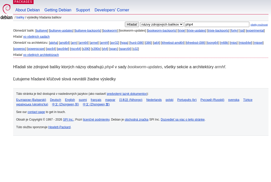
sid (242, 30)
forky (234, 30)
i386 (148, 42)
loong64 (212, 42)
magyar (110, 100)
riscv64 (75, 49)
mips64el (245, 42)
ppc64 (51, 49)
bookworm (110, 30)
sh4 (104, 49)
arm (74, 42)
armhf (104, 42)
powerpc (19, 49)
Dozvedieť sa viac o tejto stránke (183, 119)
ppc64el (63, 49)
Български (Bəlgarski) (31, 100)
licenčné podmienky (96, 119)
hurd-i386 (136, 42)
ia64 (156, 42)
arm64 (83, 42)
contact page (36, 112)
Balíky (20, 17)
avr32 (114, 42)
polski (169, 100)
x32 (135, 49)
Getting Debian (57, 10)
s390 (86, 49)
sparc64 (125, 49)
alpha (53, 42)
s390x (96, 49)
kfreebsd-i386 (195, 42)
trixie (181, 30)
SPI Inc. (68, 119)
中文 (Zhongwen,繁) (96, 104)
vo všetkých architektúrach (41, 55)
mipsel (258, 42)
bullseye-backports (87, 30)
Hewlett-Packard (59, 127)
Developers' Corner (112, 10)
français (96, 100)
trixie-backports (218, 30)
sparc (113, 49)
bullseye (41, 30)
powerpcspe (36, 49)
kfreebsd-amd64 (173, 42)
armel (94, 42)
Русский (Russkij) (212, 100)
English (70, 100)
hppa (124, 42)
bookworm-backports (162, 30)
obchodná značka (136, 119)
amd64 (64, 42)
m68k (224, 42)
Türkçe (248, 100)
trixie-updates (196, 30)
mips (233, 42)
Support (83, 10)
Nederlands (154, 100)
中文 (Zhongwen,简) (65, 104)
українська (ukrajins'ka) (32, 104)
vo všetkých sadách (36, 36)
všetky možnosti (259, 24)
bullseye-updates (61, 30)
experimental (255, 30)
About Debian (27, 10)
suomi (83, 100)
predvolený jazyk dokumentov (127, 94)
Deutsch (55, 100)
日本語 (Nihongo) (130, 100)
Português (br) (187, 100)
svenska (233, 100)
